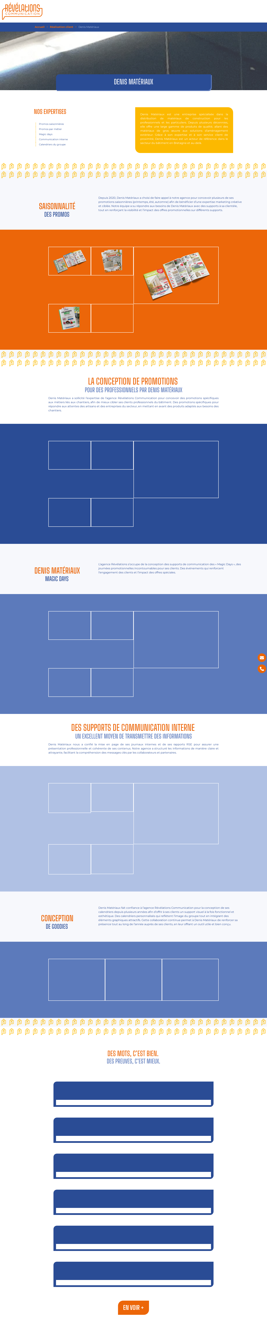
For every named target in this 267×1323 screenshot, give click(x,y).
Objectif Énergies (133, 1120)
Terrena (133, 1228)
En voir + (133, 1307)
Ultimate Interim (133, 1156)
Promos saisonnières (51, 124)
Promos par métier (50, 129)
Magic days (45, 134)
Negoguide (133, 1084)
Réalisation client (61, 27)
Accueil (40, 27)
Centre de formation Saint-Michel (133, 1192)
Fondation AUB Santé (133, 1264)
